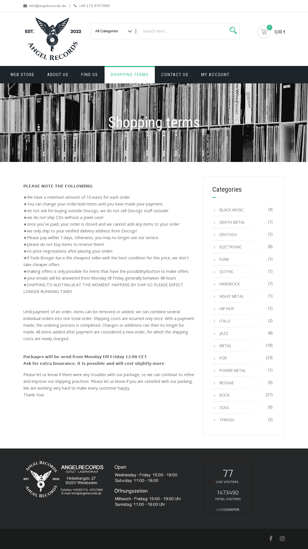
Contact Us (175, 74)
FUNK (224, 259)
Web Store (22, 74)
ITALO (224, 321)
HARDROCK (229, 284)
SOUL (224, 407)
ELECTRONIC (230, 247)
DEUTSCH (228, 234)
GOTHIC (226, 271)
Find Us (89, 74)
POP (223, 358)
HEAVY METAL (231, 296)
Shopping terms (130, 74)
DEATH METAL (232, 222)
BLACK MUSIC (231, 209)
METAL (225, 345)
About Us (58, 74)
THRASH (226, 419)
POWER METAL (232, 370)
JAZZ (223, 333)
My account (215, 74)
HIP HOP (226, 308)
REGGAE (226, 382)
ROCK (224, 395)
